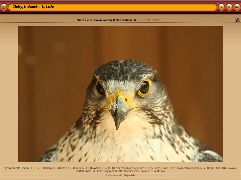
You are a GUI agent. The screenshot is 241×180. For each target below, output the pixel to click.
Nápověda (129, 175)
